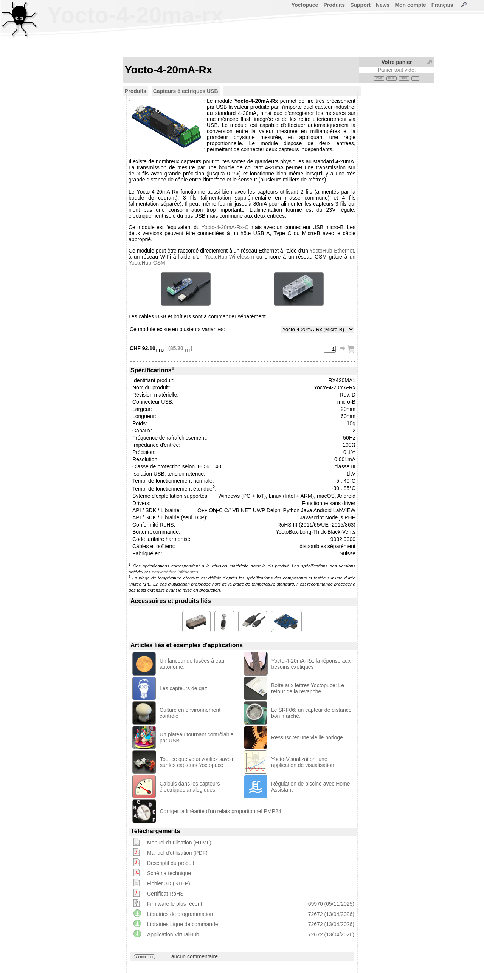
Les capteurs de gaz (183, 688)
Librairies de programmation (180, 914)
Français (442, 5)
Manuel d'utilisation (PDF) (177, 853)
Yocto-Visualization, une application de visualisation (302, 762)
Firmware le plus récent (174, 904)
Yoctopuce (305, 5)
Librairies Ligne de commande (182, 924)
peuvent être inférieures (175, 571)
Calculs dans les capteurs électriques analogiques (190, 787)
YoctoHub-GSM (147, 263)
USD (404, 78)
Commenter (145, 957)
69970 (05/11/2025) (331, 904)
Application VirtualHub (173, 934)
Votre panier (397, 62)
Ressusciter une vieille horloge (307, 737)
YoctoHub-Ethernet (331, 251)
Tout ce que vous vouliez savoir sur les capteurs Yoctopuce (197, 762)
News (383, 5)
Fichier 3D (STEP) (168, 883)
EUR (391, 78)
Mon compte (410, 5)
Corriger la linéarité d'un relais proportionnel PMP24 (220, 811)
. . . (415, 78)
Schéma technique (169, 873)
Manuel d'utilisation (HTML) (179, 843)
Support (360, 5)
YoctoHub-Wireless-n (229, 257)
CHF (379, 78)
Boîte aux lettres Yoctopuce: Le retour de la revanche (307, 688)
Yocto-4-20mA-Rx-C (225, 227)
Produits (334, 5)
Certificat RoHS (165, 894)
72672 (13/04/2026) (331, 914)
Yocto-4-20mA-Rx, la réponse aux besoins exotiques (311, 664)
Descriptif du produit (170, 863)
